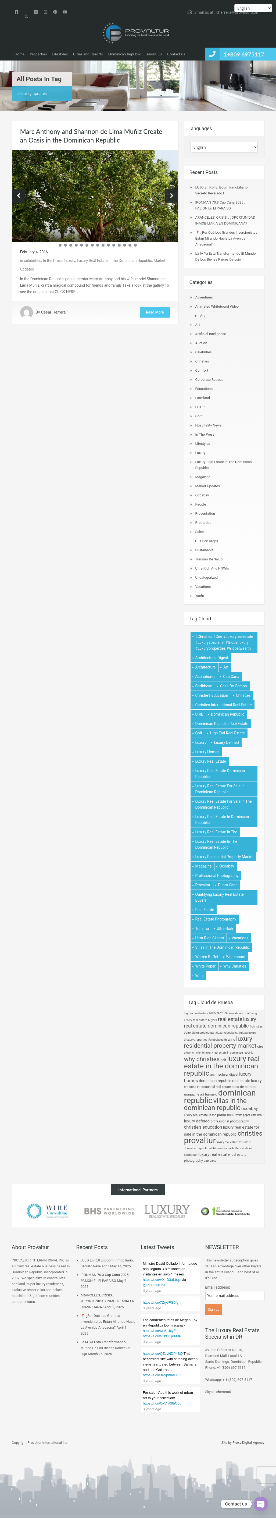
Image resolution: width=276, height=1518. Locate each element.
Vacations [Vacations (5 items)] (240, 938)
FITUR (200, 407)
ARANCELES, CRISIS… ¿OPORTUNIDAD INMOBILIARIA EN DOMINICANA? (108, 1301)
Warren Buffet (231, 1148)
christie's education (203, 1127)
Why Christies (202, 1059)
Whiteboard (216, 1148)
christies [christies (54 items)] (243, 695)
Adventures (204, 297)
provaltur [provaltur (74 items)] (202, 885)
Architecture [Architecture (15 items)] (205, 667)
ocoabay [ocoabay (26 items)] (226, 866)
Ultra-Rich (256, 1115)
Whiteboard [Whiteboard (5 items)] (235, 957)
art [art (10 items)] (225, 667)
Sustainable (204, 550)
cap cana (210, 1161)
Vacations (203, 587)
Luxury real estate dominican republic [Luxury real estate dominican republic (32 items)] (220, 774)
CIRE (260, 1046)
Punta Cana (226, 1115)
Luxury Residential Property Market (220, 1042)
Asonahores (235, 1013)
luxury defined (197, 1121)
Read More (154, 312)
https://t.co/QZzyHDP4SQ (163, 1354)
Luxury (69, 260)
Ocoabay (202, 495)
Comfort (201, 370)
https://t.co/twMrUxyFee (161, 1331)
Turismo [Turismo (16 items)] (202, 928)
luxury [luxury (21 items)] (200, 742)
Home (19, 54)
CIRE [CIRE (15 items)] (199, 714)
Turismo (211, 1094)
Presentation (205, 513)
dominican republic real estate (224, 1081)
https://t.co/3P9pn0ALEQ (162, 1375)
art (202, 1094)
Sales (199, 532)
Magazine (202, 477)
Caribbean (191, 1155)
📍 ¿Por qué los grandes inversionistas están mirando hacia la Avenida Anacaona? (226, 238)
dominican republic (220, 1096)
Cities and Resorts (88, 54)
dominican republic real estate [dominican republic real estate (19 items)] (221, 723)
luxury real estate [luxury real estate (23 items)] (210, 761)
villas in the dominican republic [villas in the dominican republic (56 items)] (222, 947)
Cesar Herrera (53, 312)
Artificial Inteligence (210, 334)
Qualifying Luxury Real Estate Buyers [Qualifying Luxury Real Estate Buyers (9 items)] (219, 897)
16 (135, 245)
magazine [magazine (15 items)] (203, 866)
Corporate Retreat (209, 380)
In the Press (53, 260)
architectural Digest (224, 1074)
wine (231, 1039)
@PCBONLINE (155, 1285)
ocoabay (249, 1108)
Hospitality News (208, 425)
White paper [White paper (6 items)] (205, 966)
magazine (191, 1094)
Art (202, 316)
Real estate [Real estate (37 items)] (204, 910)
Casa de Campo (244, 1087)
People (200, 504)
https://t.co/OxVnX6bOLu (162, 1403)
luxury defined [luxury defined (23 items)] (226, 742)
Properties (38, 54)
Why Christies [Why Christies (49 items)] (234, 966)
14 (124, 245)
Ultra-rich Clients (194, 1052)
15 (129, 245)
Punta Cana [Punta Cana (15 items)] (228, 885)
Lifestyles (60, 54)
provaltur (200, 1140)
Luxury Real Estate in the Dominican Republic (114, 260)
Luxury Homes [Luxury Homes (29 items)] (207, 752)
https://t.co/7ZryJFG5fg (160, 1302)
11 (108, 245)
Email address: (217, 1287)
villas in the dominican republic (215, 1104)
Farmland (202, 398)
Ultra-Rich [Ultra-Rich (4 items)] (225, 928)
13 (119, 245)
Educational (204, 389)
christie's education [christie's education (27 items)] (211, 695)
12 (113, 245)
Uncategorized (206, 577)
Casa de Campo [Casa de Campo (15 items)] (233, 686)
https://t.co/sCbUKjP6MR (162, 1336)
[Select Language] (224, 147)
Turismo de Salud (209, 559)
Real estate (230, 1019)
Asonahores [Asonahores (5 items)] (205, 676)
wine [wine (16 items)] (199, 975)
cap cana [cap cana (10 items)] (231, 676)
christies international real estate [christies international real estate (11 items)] (223, 705)
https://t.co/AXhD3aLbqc (162, 1280)
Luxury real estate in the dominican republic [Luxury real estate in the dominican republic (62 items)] (216, 844)
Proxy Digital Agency (248, 1443)
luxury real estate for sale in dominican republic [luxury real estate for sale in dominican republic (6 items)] (220, 789)
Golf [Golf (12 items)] (198, 733)
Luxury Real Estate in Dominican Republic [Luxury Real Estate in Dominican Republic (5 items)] (222, 820)
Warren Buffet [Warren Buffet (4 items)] (206, 957)
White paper (242, 1115)
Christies (202, 361)
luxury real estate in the (200, 1115)
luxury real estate (214, 1154)
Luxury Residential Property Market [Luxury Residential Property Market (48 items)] (224, 857)
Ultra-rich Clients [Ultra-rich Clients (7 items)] (209, 938)
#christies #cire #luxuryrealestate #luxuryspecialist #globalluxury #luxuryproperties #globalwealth (223, 1033)
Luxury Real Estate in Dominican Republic (229, 1052)
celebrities (32, 260)
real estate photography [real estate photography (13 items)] (215, 919)
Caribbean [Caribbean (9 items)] (203, 686)
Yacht (199, 596)
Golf (198, 416)
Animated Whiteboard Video (217, 306)
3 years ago (152, 1291)
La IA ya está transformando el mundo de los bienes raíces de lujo (106, 1348)
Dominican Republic (124, 54)
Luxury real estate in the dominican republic (222, 1065)
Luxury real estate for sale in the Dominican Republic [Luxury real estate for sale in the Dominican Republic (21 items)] (223, 804)
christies (250, 1133)
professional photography (229, 1121)
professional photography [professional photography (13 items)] (217, 875)
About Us (154, 54)
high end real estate (196, 1013)
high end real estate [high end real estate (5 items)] (227, 733)
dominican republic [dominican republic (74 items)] (227, 714)
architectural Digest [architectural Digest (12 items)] (211, 658)
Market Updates (207, 486)
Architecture (218, 1013)
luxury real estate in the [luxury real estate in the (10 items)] (216, 832)
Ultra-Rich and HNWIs (212, 568)
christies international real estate (207, 1087)
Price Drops (209, 541)
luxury (256, 1080)
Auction (201, 343)
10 (103, 245)
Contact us (176, 54)
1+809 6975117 (244, 54)
